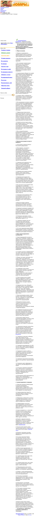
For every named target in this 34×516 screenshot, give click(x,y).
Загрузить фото (5, 55)
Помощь (2, 8)
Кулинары (4, 63)
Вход (11, 43)
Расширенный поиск (6, 77)
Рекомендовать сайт (6, 82)
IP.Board (22, 514)
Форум (19, 514)
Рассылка (3, 80)
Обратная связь (5, 85)
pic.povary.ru (18, 334)
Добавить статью (5, 74)
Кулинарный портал (4, 7)
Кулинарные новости (6, 72)
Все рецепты (4, 61)
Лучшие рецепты (5, 58)
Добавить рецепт (5, 52)
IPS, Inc (29, 514)
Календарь (2, 11)
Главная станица (5, 50)
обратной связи (22, 424)
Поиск (1, 9)
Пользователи (3, 10)
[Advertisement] (16, 27)
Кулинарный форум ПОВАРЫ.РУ (21, 41)
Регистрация (3, 44)
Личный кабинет (5, 88)
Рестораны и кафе (6, 69)
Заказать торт (5, 66)
